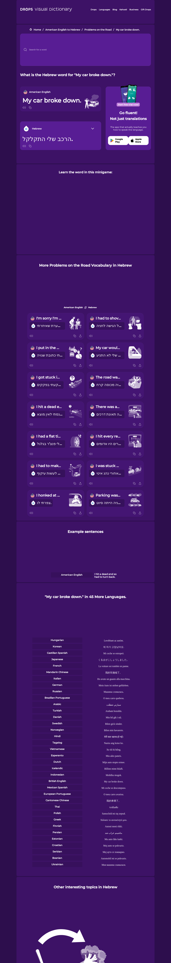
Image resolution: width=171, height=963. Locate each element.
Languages (104, 9)
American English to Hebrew (62, 29)
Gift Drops (146, 9)
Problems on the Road (98, 29)
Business (133, 9)
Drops (94, 9)
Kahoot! (123, 9)
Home (37, 29)
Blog (114, 9)
